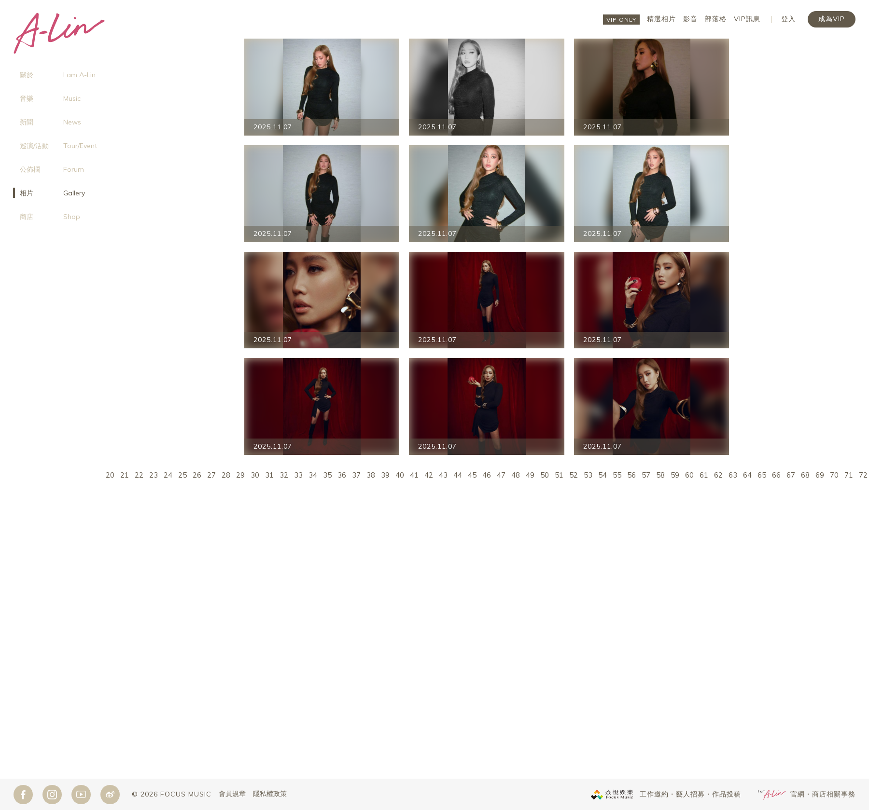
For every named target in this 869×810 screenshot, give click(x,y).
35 (327, 475)
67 (790, 475)
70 (834, 475)
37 (356, 475)
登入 (788, 19)
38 (370, 475)
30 (255, 475)
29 (240, 475)
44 (457, 475)
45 (472, 475)
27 (211, 475)
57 (646, 475)
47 (501, 475)
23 (153, 475)
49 (530, 475)
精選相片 (661, 19)
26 (197, 475)
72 (863, 475)
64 (747, 475)
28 (226, 475)
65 (761, 475)
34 (312, 475)
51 (559, 475)
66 (776, 475)
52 (573, 475)
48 (515, 475)
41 (414, 475)
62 (718, 475)
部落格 (716, 19)
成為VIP (831, 18)
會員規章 (232, 794)
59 (675, 475)
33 (298, 475)
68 (805, 475)
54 (602, 475)
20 (110, 475)
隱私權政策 (270, 794)
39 (385, 475)
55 (617, 475)
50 (544, 475)
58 (660, 475)
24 (168, 475)
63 (733, 475)
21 (124, 475)
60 (689, 475)
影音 (690, 19)
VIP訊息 (747, 19)
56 (631, 475)
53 (588, 475)
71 (848, 475)
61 (704, 475)
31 (269, 475)
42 (428, 475)
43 (443, 475)
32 (284, 475)
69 (819, 475)
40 (399, 475)
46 (486, 475)
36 (341, 475)
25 (182, 475)
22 (139, 475)
